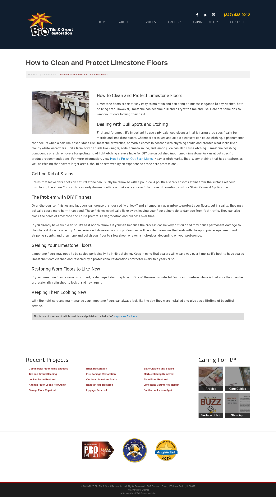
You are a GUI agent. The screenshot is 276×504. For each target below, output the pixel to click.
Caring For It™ (205, 22)
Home (102, 22)
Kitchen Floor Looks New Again (47, 384)
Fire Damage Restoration (101, 374)
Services (149, 22)
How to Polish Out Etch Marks (131, 159)
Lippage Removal (96, 390)
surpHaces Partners (125, 316)
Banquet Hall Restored (99, 384)
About (124, 22)
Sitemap (145, 490)
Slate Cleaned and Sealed (159, 368)
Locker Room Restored (42, 379)
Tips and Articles (47, 74)
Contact (237, 22)
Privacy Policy (133, 490)
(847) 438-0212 (237, 15)
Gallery (174, 22)
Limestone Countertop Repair (161, 384)
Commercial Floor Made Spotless (48, 368)
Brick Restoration (96, 368)
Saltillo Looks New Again (158, 390)
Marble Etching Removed (158, 374)
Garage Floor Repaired (42, 390)
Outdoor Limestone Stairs (101, 379)
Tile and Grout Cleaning (43, 374)
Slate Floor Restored (156, 379)
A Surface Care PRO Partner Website (137, 493)
